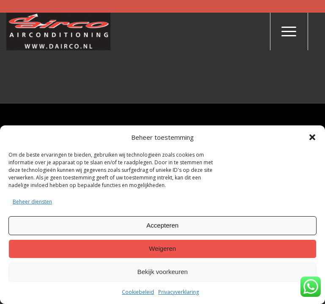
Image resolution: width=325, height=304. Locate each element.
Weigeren (162, 248)
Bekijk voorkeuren (162, 271)
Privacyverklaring (178, 292)
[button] (312, 137)
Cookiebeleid (138, 292)
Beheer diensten (32, 201)
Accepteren (162, 225)
